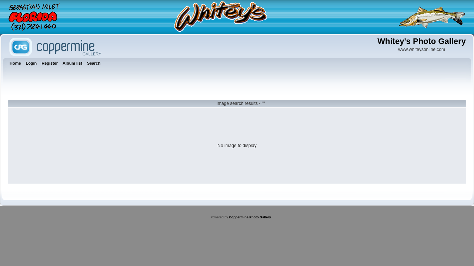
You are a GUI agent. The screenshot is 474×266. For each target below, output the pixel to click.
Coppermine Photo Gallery (250, 217)
